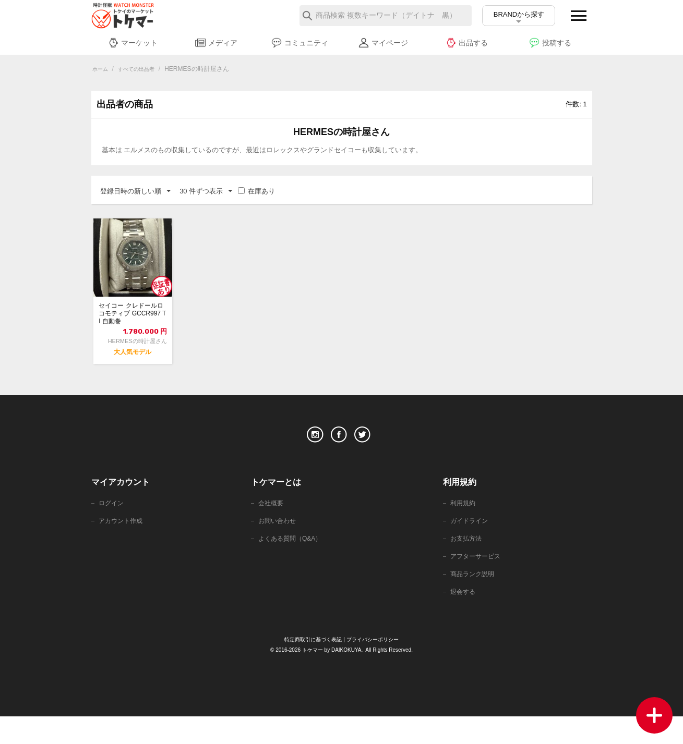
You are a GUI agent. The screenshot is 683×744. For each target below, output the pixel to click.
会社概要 (271, 525)
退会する (463, 619)
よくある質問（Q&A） (292, 562)
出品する (467, 43)
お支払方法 (467, 562)
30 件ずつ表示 (205, 191)
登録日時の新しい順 (135, 191)
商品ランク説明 (474, 600)
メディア (216, 43)
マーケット (133, 43)
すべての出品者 (143, 68)
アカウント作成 (122, 543)
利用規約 (463, 525)
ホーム (101, 68)
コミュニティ (299, 43)
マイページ (383, 43)
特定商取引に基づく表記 (310, 667)
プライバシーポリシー (375, 667)
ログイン (112, 525)
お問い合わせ (278, 543)
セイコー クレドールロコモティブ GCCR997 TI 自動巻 (132, 317)
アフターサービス (477, 581)
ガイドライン (470, 543)
